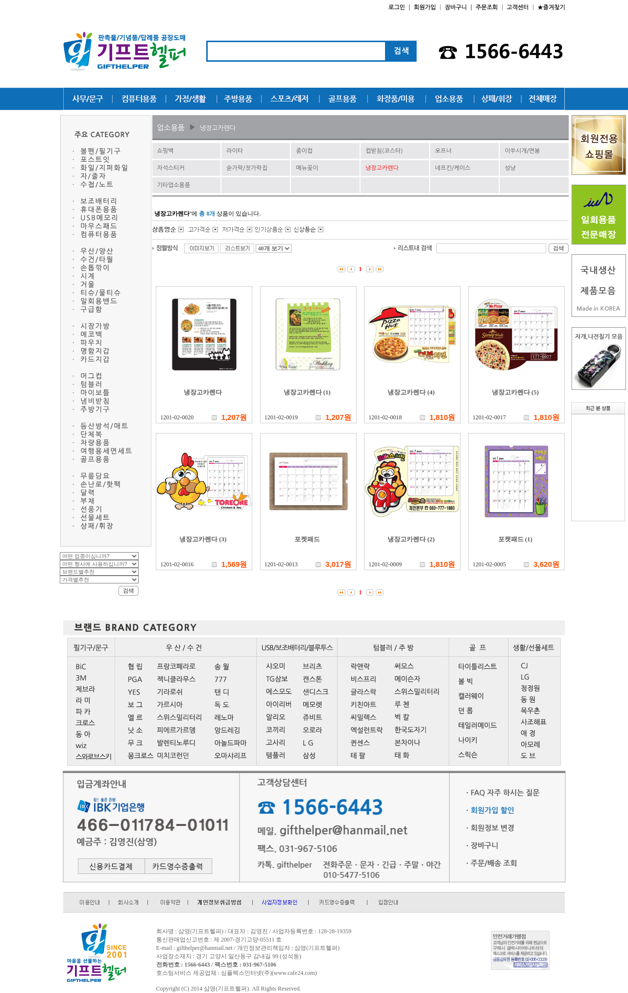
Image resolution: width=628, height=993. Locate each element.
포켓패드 (307, 539)
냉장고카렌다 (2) (411, 539)
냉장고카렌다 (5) (515, 392)
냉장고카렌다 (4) (411, 392)
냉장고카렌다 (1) (307, 392)
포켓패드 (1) (515, 539)
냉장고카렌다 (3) (202, 539)
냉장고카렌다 (203, 392)
